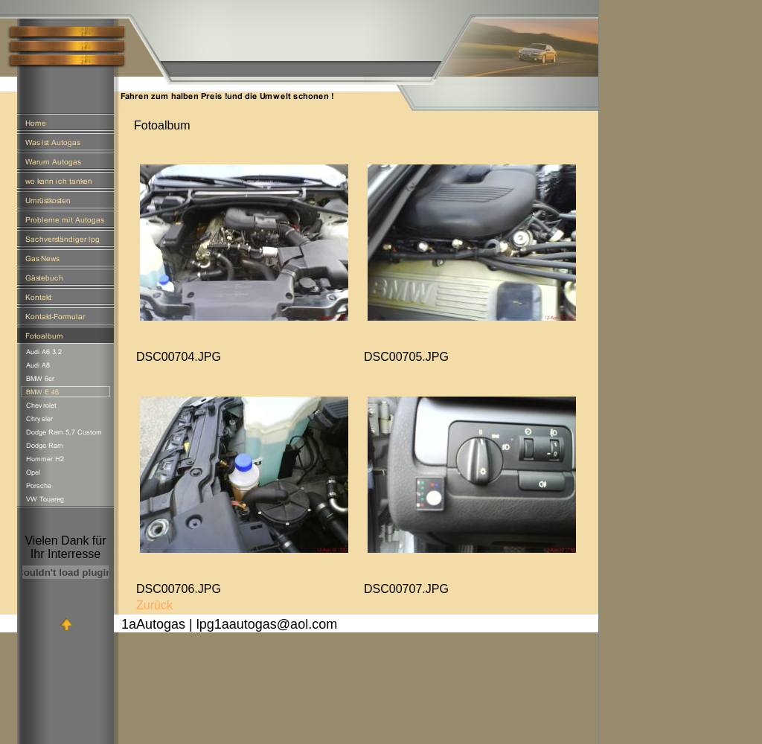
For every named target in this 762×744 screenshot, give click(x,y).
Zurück (154, 605)
